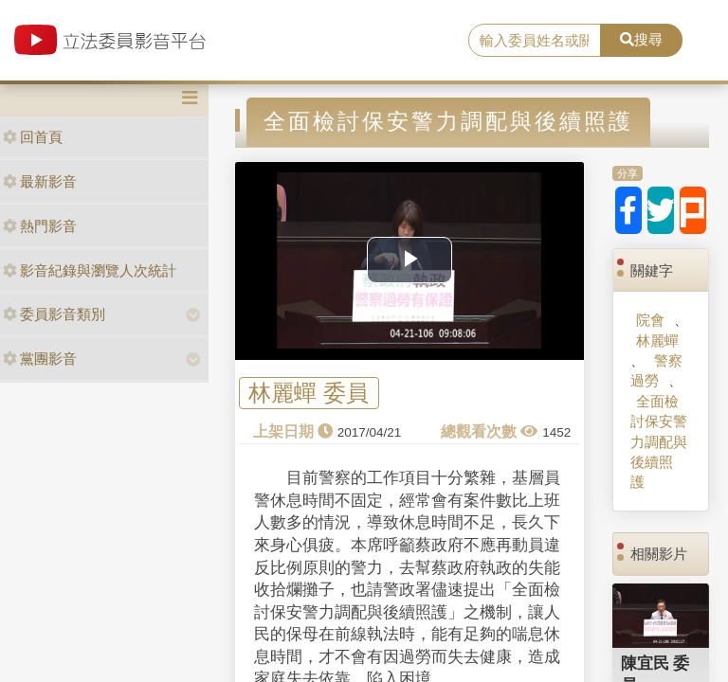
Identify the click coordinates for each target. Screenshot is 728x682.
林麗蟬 (657, 340)
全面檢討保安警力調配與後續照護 (658, 442)
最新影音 (40, 181)
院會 (650, 320)
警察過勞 (656, 370)
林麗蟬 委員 (308, 393)
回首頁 (33, 137)
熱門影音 (40, 226)
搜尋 (641, 39)
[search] (534, 41)
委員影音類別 (54, 314)
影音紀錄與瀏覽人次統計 (89, 270)
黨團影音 (40, 358)
